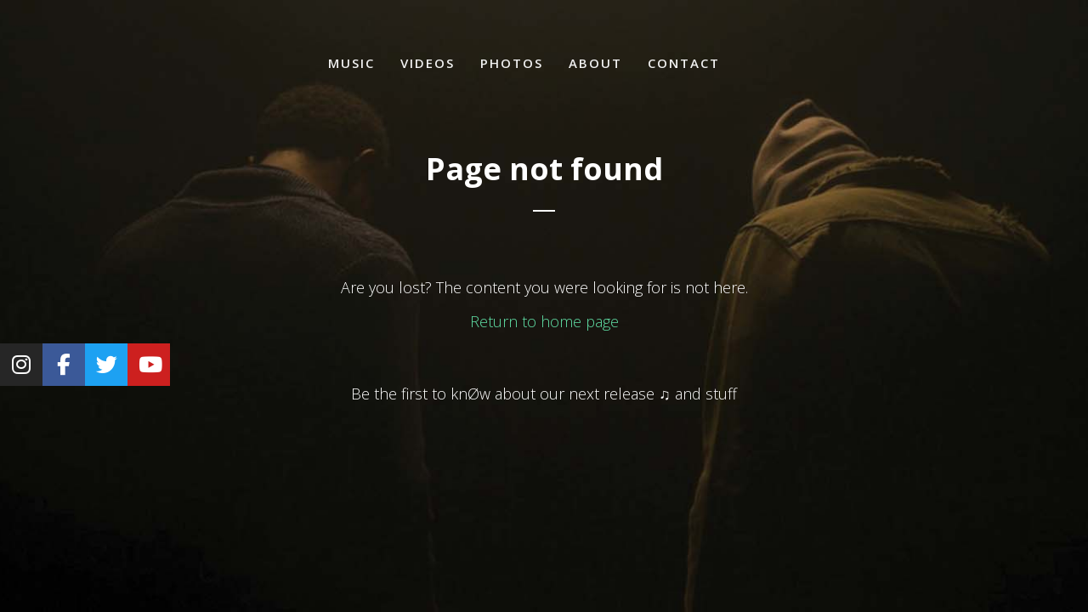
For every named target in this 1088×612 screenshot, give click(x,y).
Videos (427, 62)
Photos (511, 62)
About (595, 62)
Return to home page (544, 321)
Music (351, 62)
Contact (684, 62)
